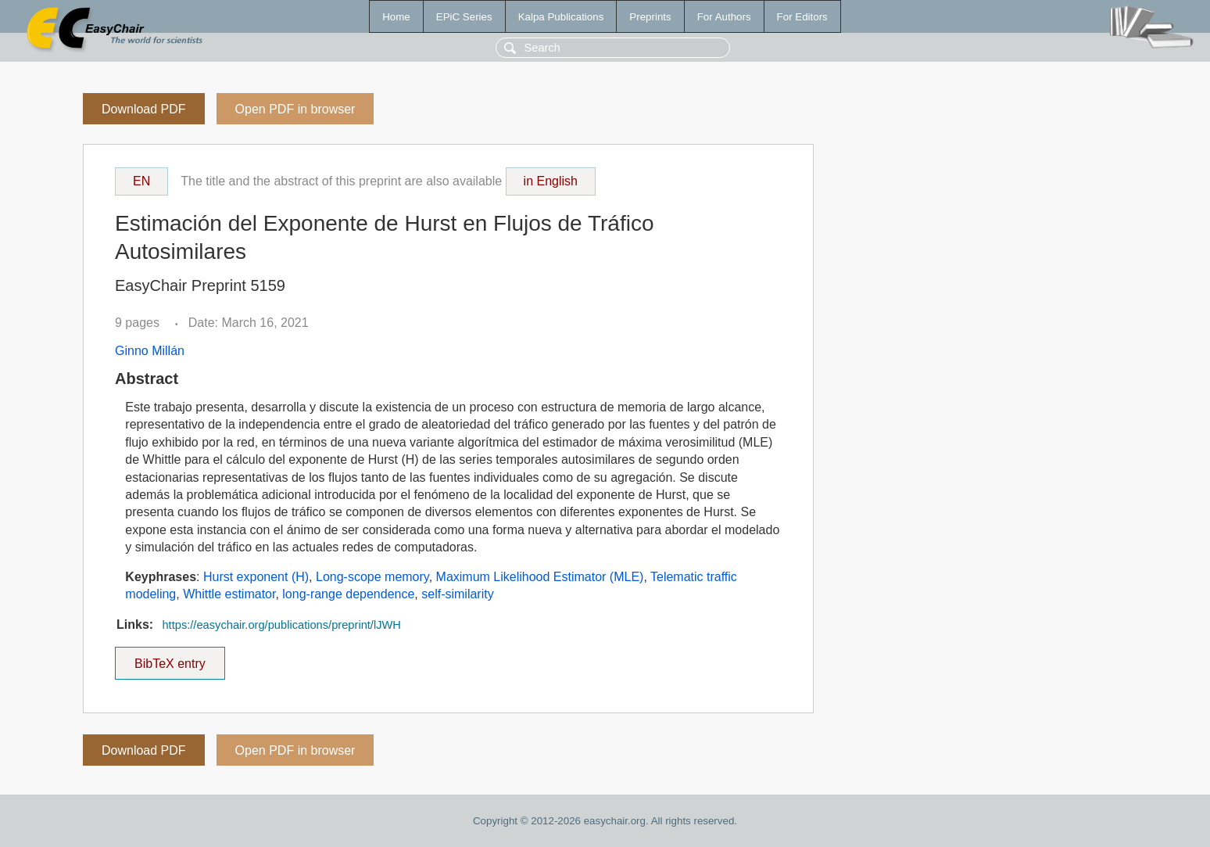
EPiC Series (464, 17)
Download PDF (144, 109)
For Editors (802, 17)
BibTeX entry (169, 658)
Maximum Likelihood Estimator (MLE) (540, 576)
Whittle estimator (229, 594)
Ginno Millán (149, 350)
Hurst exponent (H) (256, 576)
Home (396, 17)
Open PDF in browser (295, 109)
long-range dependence (348, 594)
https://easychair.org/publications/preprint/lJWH (281, 625)
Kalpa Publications (561, 17)
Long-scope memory (372, 576)
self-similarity (457, 594)
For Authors (724, 17)
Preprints (650, 17)
